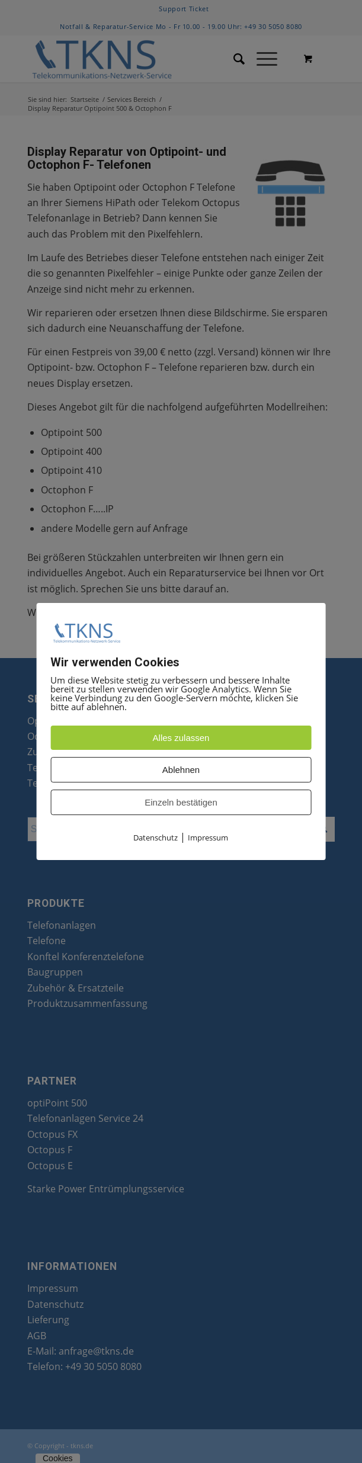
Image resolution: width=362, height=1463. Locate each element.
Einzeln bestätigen (181, 803)
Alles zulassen (181, 738)
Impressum (208, 838)
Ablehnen (181, 770)
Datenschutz (155, 838)
